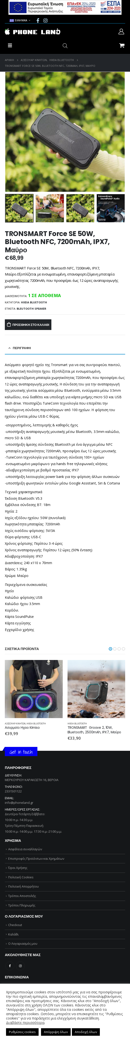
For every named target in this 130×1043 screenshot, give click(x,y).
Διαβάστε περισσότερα (25, 1022)
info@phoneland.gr (19, 802)
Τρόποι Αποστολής (22, 896)
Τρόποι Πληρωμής (21, 905)
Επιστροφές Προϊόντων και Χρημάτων (36, 858)
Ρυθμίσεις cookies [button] (22, 1032)
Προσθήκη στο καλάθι (31, 324)
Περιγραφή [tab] (22, 348)
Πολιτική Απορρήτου (23, 886)
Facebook (9, 965)
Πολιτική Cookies (21, 877)
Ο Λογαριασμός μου (22, 943)
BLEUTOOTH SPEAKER (31, 308)
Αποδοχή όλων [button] (86, 1032)
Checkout (15, 925)
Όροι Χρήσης (17, 868)
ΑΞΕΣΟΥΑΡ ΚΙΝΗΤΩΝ (15, 723)
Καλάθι (13, 934)
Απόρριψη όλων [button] (56, 1032)
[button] (110, 649)
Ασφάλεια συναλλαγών (25, 849)
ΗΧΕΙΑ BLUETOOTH (34, 302)
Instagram (20, 965)
